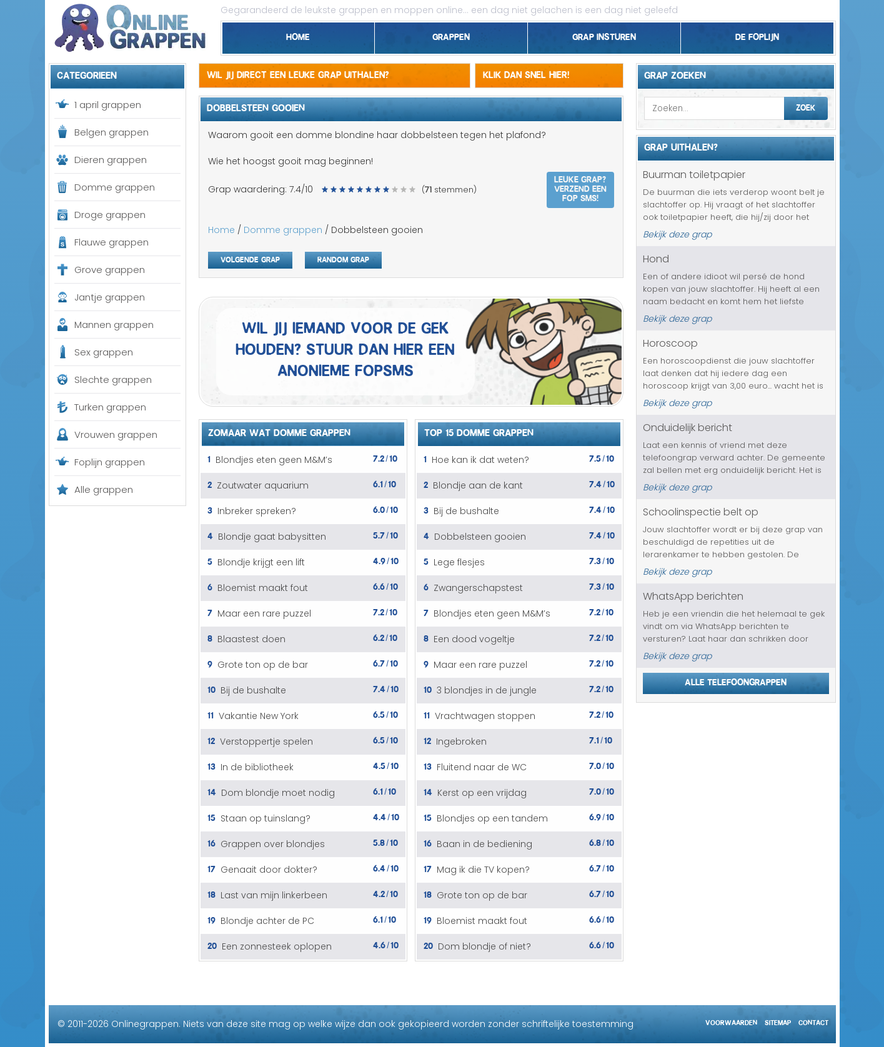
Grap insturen (604, 35)
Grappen (451, 35)
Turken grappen (110, 407)
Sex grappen (103, 352)
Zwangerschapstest (478, 588)
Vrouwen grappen (115, 434)
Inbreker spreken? (256, 511)
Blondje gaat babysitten (272, 536)
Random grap (343, 258)
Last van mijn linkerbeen (274, 895)
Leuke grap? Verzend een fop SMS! (580, 187)
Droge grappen (110, 214)
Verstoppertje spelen (266, 741)
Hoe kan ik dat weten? (480, 460)
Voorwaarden (731, 1021)
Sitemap (778, 1021)
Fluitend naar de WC (482, 767)
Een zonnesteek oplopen (277, 946)
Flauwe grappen (111, 242)
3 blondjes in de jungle (487, 690)
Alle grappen (103, 489)
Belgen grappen (111, 132)
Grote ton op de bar (262, 664)
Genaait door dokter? (269, 869)
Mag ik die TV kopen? (483, 869)
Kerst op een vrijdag (482, 792)
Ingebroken (461, 741)
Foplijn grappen (109, 462)
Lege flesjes (459, 562)
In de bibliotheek (257, 767)
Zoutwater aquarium (263, 485)
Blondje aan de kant (478, 485)
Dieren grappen (110, 159)
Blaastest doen (251, 639)
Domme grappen (114, 187)
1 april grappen (107, 104)
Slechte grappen (113, 379)
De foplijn (757, 35)
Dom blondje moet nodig (278, 792)
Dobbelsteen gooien (480, 536)
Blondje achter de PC (267, 921)
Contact (813, 1021)
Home (298, 35)
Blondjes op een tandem (492, 818)
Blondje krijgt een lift (261, 562)
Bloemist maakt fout (262, 588)
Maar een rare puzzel (264, 613)
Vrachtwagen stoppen (485, 716)
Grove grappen (109, 269)
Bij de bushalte (253, 690)
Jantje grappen (109, 297)
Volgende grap (250, 258)
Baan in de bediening (484, 844)
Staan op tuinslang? (265, 818)
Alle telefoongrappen (736, 680)
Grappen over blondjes (273, 844)
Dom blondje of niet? (484, 946)
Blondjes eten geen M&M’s (274, 460)
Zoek (805, 106)
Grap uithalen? (681, 145)
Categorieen (87, 73)
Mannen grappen (114, 324)
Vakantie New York (259, 716)
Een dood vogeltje (474, 639)
